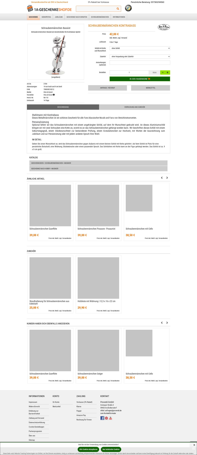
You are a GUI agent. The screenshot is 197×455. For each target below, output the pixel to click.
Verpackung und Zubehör (134, 107)
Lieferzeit (102, 42)
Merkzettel (150, 88)
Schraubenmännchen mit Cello (139, 228)
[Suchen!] (118, 9)
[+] (167, 72)
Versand (124, 38)
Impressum (33, 402)
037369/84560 (157, 2)
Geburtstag (46, 17)
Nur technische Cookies (111, 449)
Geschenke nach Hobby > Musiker (44, 169)
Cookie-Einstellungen (36, 427)
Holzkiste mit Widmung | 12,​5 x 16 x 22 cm (96, 301)
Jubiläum (59, 17)
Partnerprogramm (35, 431)
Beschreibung (63, 107)
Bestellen (102, 72)
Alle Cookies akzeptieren (88, 449)
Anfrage (107, 88)
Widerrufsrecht (34, 406)
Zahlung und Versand (36, 418)
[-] (162, 72)
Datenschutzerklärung (37, 422)
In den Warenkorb (140, 79)
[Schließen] (194, 445)
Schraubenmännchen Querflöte (43, 228)
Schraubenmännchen (100, 17)
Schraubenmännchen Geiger (90, 373)
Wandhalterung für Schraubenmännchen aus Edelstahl (49, 302)
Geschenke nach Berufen (77, 17)
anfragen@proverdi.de (113, 410)
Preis (104, 34)
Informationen (119, 17)
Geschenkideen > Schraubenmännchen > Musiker (51, 163)
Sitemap (32, 440)
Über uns (32, 436)
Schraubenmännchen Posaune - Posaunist (96, 228)
